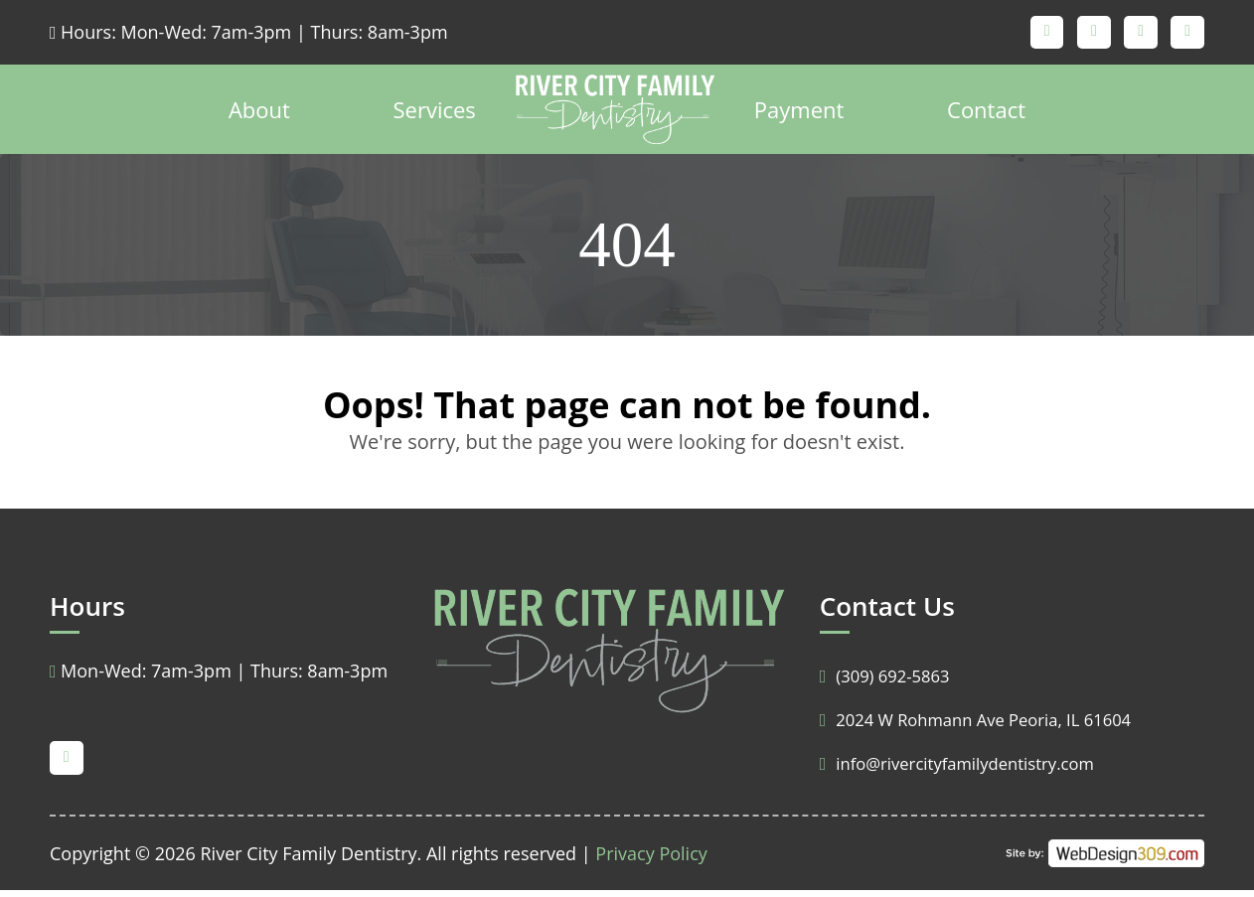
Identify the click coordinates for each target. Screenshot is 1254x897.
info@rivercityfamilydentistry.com (968, 770)
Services (434, 116)
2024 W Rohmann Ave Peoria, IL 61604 (988, 726)
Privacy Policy (650, 860)
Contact (986, 116)
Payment (799, 116)
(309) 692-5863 (890, 682)
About (259, 116)
